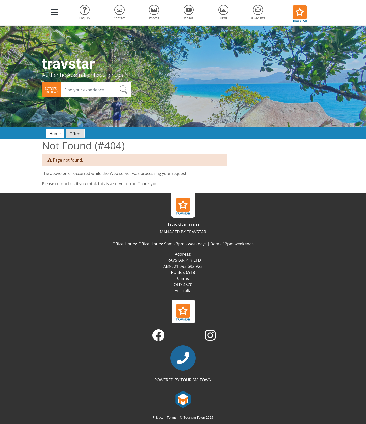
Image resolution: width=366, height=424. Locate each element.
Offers (75, 133)
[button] (54, 12)
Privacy (158, 417)
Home (55, 133)
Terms (171, 417)
